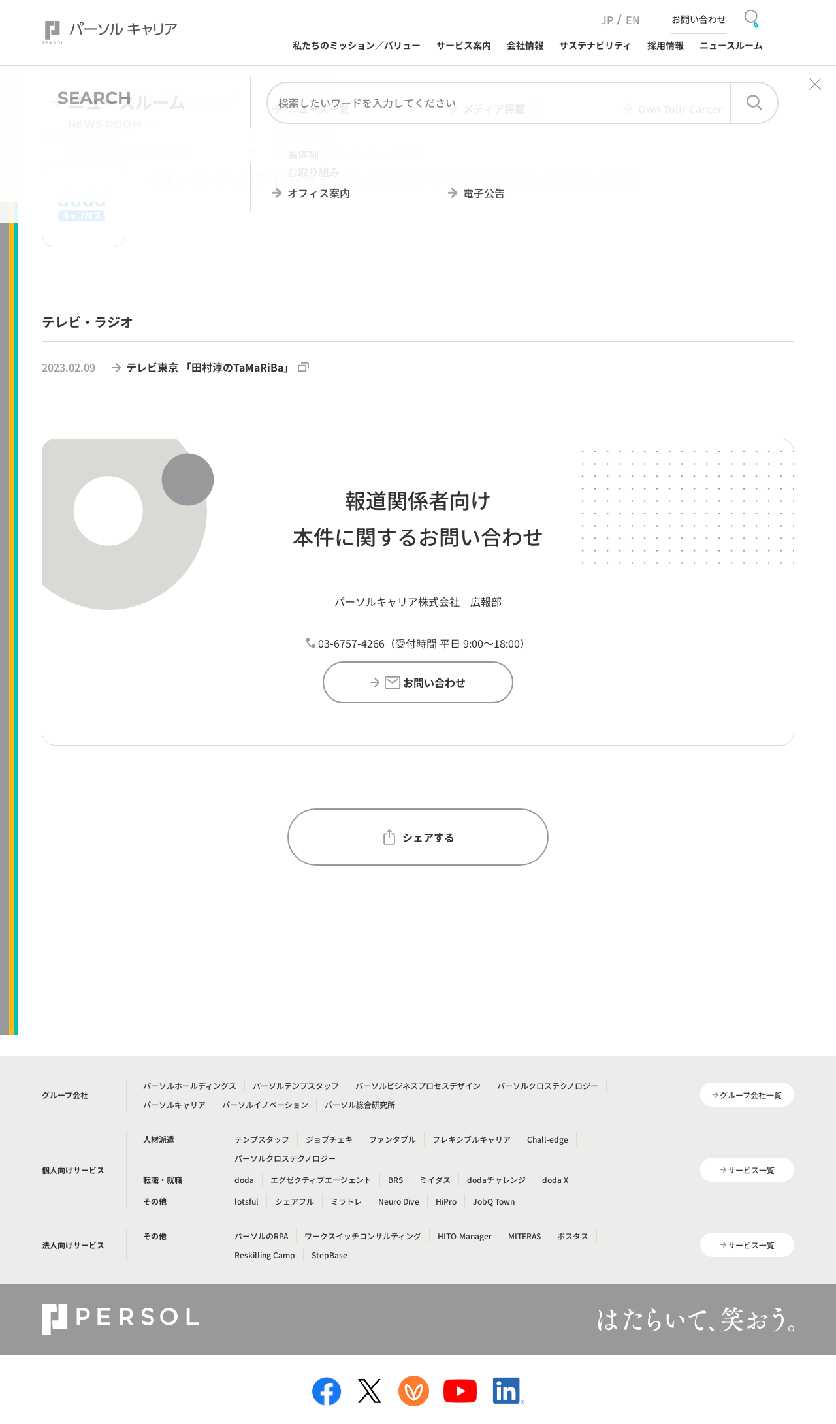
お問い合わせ (698, 18)
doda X (555, 1179)
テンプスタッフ (261, 1139)
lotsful (246, 1201)
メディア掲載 (171, 74)
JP (607, 19)
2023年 (222, 74)
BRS (395, 1179)
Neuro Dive (398, 1201)
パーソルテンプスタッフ (296, 1085)
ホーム (53, 74)
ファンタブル (392, 1139)
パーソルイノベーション (265, 1104)
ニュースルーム (107, 74)
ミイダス (435, 1179)
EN (633, 19)
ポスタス (572, 1235)
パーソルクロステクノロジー (547, 1085)
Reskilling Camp (264, 1254)
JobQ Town (494, 1201)
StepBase (329, 1254)
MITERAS (524, 1235)
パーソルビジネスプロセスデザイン (418, 1085)
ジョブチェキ (329, 1139)
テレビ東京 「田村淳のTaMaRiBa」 (217, 367)
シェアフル (294, 1201)
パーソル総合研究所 (360, 1104)
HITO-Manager (465, 1235)
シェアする (418, 837)
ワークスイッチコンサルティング (362, 1235)
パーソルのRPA (261, 1235)
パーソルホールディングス (189, 1085)
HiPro (446, 1201)
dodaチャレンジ (496, 1179)
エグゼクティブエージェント (321, 1179)
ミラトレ (346, 1201)
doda (244, 1179)
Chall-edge (547, 1139)
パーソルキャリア (174, 1104)
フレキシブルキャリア (471, 1139)
